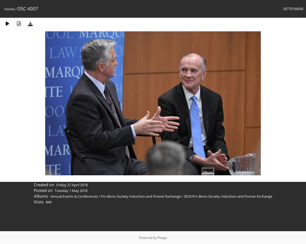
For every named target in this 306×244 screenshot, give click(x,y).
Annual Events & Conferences (74, 196)
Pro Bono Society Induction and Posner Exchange (141, 196)
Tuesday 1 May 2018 (71, 190)
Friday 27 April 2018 (72, 184)
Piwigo (162, 237)
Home (9, 9)
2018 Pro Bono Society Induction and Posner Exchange (228, 196)
